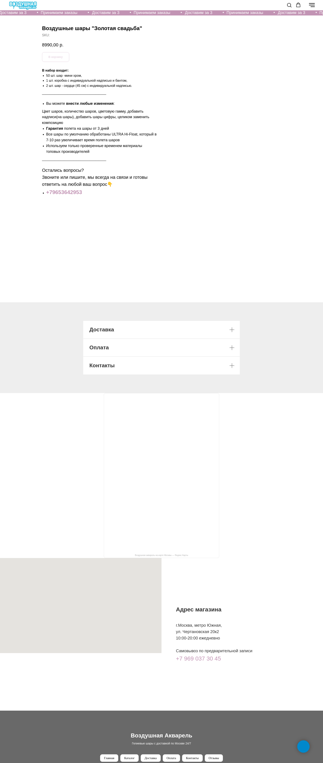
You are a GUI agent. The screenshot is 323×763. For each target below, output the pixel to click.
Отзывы (214, 758)
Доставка (151, 758)
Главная (109, 758)
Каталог (129, 758)
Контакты (192, 758)
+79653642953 (188, 192)
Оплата (171, 758)
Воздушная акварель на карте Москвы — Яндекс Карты (161, 555)
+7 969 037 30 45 (198, 658)
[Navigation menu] (312, 5)
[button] (289, 4)
